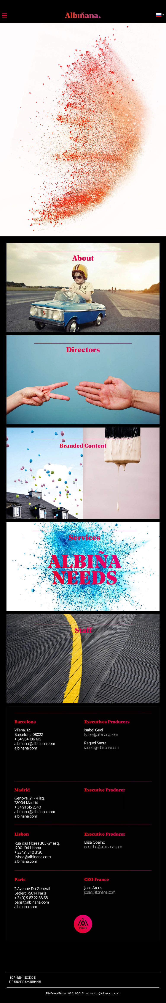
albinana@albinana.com (103, 993)
